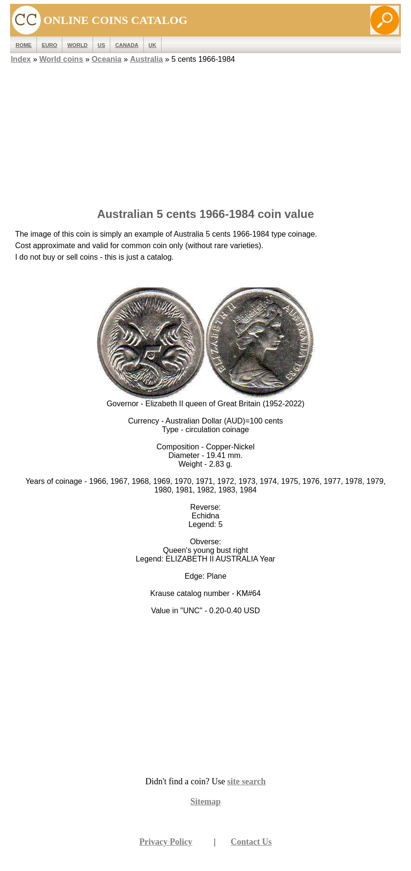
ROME (23, 45)
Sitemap (205, 801)
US (102, 45)
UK (152, 45)
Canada (126, 45)
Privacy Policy (165, 842)
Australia (146, 59)
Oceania (106, 59)
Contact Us (251, 842)
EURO (49, 45)
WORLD (77, 45)
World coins (61, 59)
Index (21, 59)
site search (246, 781)
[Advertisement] (205, 133)
